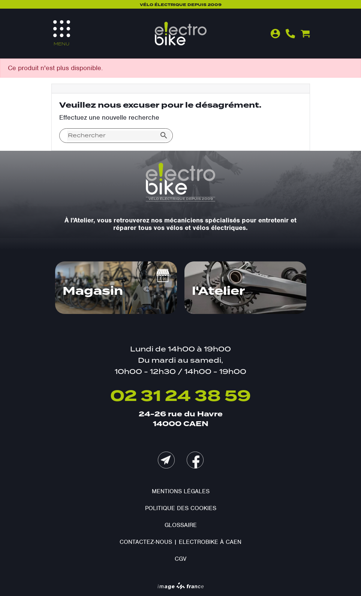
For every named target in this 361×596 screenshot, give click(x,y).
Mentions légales (181, 491)
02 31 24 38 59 (180, 396)
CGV (180, 559)
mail (166, 460)
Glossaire (181, 525)
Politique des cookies (180, 508)
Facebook (195, 460)
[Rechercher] (112, 136)
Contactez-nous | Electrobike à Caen (180, 542)
